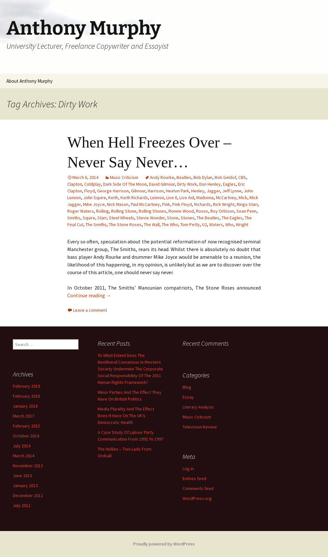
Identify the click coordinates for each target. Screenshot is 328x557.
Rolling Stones (152, 211)
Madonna (205, 197)
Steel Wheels (121, 218)
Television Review (200, 427)
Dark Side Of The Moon (125, 184)
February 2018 (26, 396)
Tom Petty (190, 224)
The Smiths (96, 224)
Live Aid (186, 197)
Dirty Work (187, 184)
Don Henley (210, 184)
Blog (187, 387)
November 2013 (28, 465)
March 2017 (23, 416)
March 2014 (23, 456)
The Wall (152, 224)
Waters (216, 224)
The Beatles (208, 218)
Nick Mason (117, 204)
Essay (188, 397)
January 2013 (25, 485)
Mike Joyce (94, 204)
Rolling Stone (123, 211)
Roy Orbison (222, 211)
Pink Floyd (182, 204)
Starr (102, 218)
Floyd (89, 191)
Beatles (183, 177)
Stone (172, 218)
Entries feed (194, 478)
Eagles (229, 184)
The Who (170, 224)
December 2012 (28, 495)
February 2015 (26, 426)
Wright (242, 224)
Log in (188, 468)
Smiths (73, 218)
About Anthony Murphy (29, 81)
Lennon (157, 197)
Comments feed (198, 488)
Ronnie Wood (181, 211)
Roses (202, 211)
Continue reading (89, 295)
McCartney (226, 197)
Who (229, 224)
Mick (243, 197)
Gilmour (138, 191)
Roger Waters (80, 211)
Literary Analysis (198, 407)
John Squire (94, 197)
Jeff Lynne (232, 191)
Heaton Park (177, 191)
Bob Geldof (225, 177)
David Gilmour (162, 184)
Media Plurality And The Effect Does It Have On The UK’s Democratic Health (126, 415)
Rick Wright (223, 204)
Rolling (102, 211)
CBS (242, 177)
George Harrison (113, 191)
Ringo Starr (247, 204)
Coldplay (92, 184)
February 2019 (26, 386)
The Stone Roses (125, 224)
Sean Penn (246, 211)
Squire (89, 218)
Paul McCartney (145, 204)
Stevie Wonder (150, 218)
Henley (197, 191)
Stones (187, 218)
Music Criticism (124, 177)
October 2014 (26, 436)
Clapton (74, 184)
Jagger (213, 191)
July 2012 (21, 505)
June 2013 (22, 475)
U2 (204, 224)
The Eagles (232, 218)
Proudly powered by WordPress (164, 544)
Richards (202, 204)
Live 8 (171, 197)
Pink (166, 204)
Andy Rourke (162, 177)
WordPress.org (197, 498)
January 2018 (25, 406)
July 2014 (21, 446)
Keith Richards (134, 197)
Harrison (156, 191)
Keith (113, 197)
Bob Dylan (202, 177)
